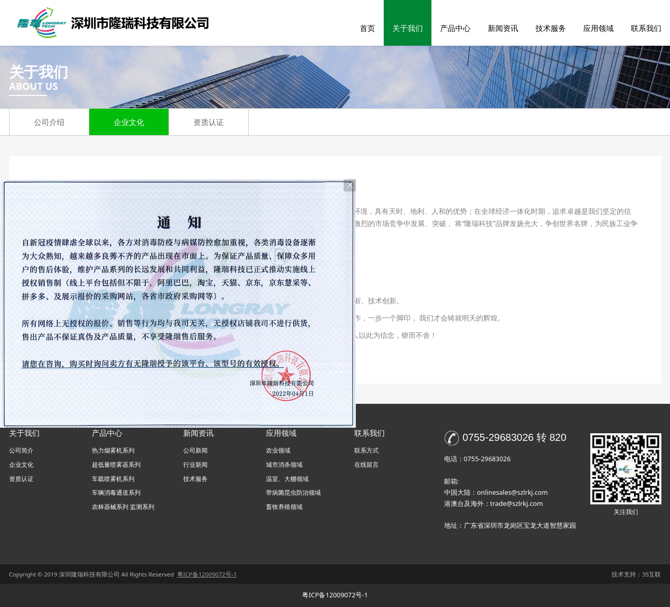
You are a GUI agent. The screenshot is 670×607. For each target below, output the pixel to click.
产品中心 (455, 28)
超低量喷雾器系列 (116, 464)
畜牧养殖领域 (284, 506)
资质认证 (208, 122)
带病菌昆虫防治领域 (293, 492)
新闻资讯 (503, 28)
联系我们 (646, 28)
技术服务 (550, 28)
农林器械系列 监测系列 (123, 506)
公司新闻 (195, 450)
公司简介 (21, 450)
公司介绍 (49, 122)
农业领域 (278, 450)
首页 (367, 28)
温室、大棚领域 (287, 479)
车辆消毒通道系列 (116, 492)
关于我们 (407, 28)
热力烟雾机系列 (113, 450)
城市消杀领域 (284, 464)
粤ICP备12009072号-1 (335, 594)
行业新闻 (195, 464)
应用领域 (598, 28)
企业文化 (129, 122)
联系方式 (366, 450)
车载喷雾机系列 (113, 479)
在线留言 (366, 464)
